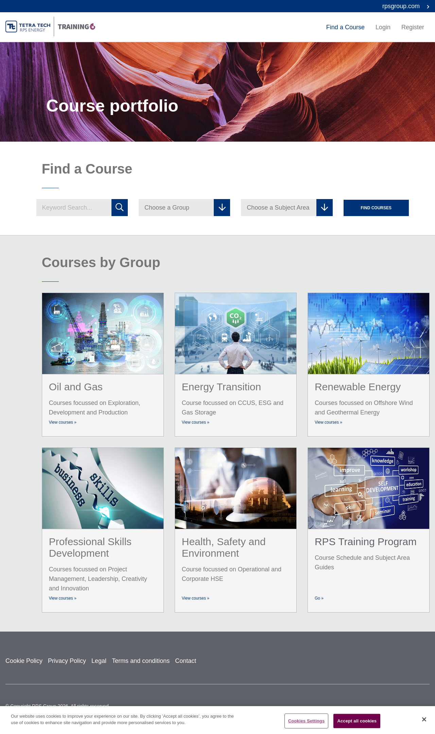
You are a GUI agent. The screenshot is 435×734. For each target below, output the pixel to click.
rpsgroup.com (406, 6)
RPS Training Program (366, 541)
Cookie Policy (23, 660)
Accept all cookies (357, 720)
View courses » (62, 422)
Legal (98, 660)
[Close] (424, 719)
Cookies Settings (306, 720)
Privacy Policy (67, 660)
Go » (319, 598)
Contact (185, 660)
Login (383, 27)
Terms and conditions (141, 660)
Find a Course (345, 27)
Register (412, 27)
